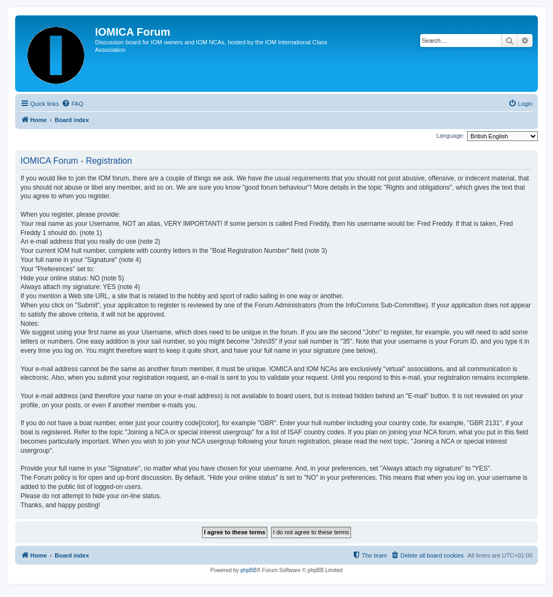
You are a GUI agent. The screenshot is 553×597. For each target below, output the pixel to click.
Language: (450, 135)
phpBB (248, 570)
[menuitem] (72, 103)
